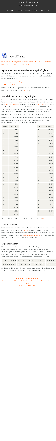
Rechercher (45, 10)
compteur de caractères (11, 104)
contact (26, 90)
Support (27, 64)
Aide (2, 64)
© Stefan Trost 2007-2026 (28, 286)
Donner (27, 10)
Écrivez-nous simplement (31, 235)
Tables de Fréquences (12, 64)
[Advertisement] (17, 30)
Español (31, 278)
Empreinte (28, 283)
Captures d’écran (28, 62)
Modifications (39, 62)
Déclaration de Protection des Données (34, 281)
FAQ (22, 64)
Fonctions (47, 62)
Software (9, 10)
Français (37, 278)
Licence (4, 281)
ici (43, 218)
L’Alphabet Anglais (9, 84)
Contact (35, 10)
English (24, 278)
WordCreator (5, 62)
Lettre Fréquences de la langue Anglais (16, 82)
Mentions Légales (14, 281)
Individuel (18, 10)
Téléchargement (16, 62)
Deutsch (18, 278)
